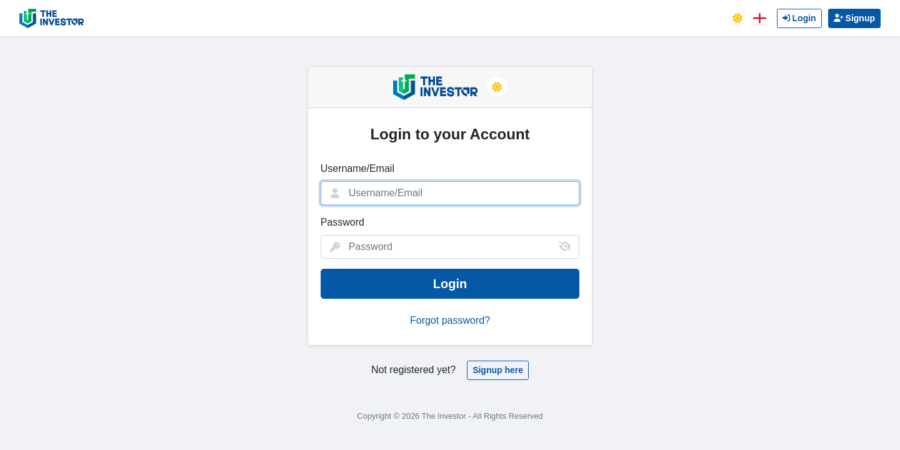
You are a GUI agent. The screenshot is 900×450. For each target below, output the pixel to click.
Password (342, 222)
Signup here (497, 370)
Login (799, 18)
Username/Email (357, 168)
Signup (854, 18)
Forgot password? (450, 320)
